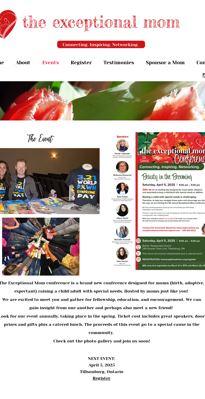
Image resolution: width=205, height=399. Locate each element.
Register (101, 378)
